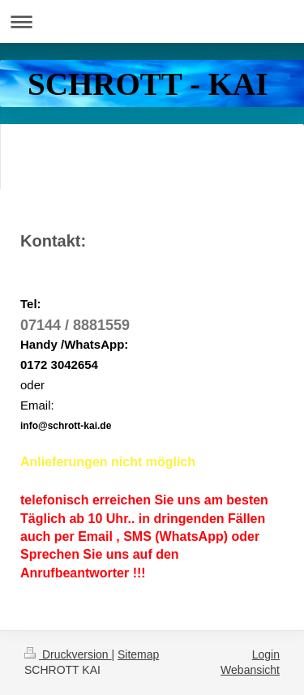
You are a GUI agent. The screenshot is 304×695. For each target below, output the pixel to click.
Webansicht (250, 669)
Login (266, 654)
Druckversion (67, 654)
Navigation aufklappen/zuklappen (152, 21)
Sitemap (138, 654)
